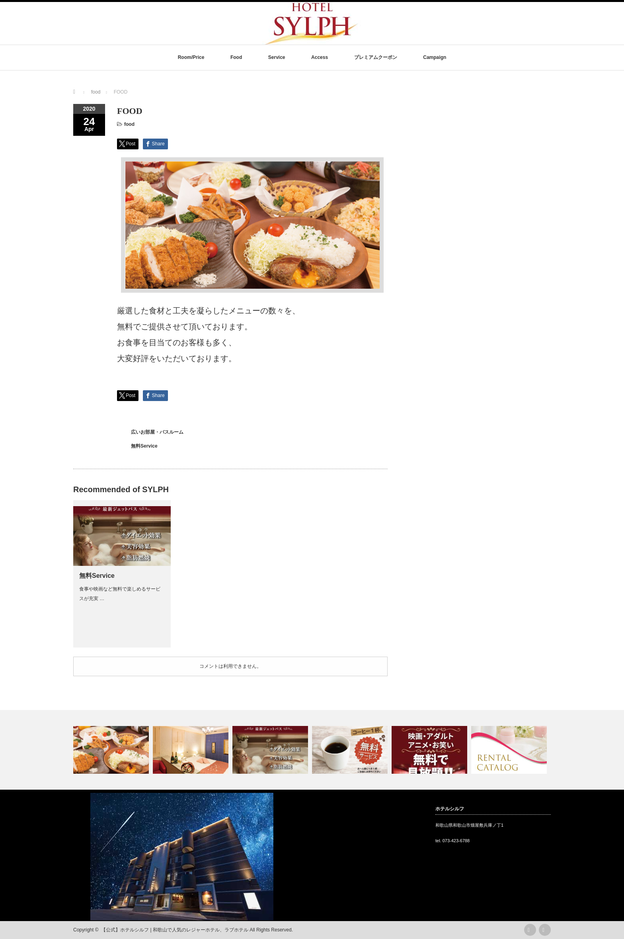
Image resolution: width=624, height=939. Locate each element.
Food (236, 57)
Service (276, 57)
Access (319, 57)
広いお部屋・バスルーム (157, 432)
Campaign (434, 57)
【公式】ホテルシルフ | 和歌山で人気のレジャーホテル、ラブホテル (174, 930)
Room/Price (191, 57)
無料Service (144, 446)
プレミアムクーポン (375, 57)
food (129, 124)
